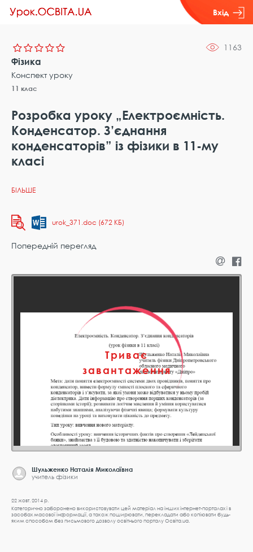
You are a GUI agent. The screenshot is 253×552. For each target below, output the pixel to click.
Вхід (229, 12)
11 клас (24, 88)
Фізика (26, 61)
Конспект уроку (42, 75)
